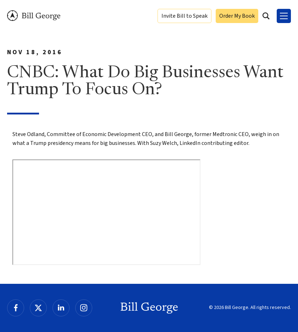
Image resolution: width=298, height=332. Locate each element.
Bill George (33, 16)
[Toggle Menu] (284, 16)
